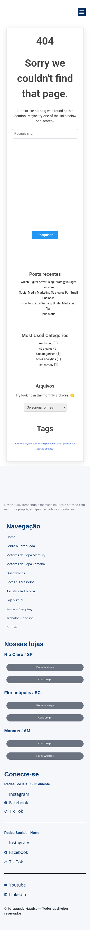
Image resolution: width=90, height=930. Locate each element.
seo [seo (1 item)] (73, 443)
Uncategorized (46, 354)
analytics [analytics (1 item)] (27, 443)
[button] (82, 12)
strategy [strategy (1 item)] (49, 448)
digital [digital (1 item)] (46, 443)
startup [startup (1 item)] (40, 448)
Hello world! (48, 314)
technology (45, 364)
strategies (46, 348)
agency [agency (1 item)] (18, 443)
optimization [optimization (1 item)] (56, 443)
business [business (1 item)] (37, 443)
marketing (46, 343)
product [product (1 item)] (67, 443)
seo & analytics (46, 359)
